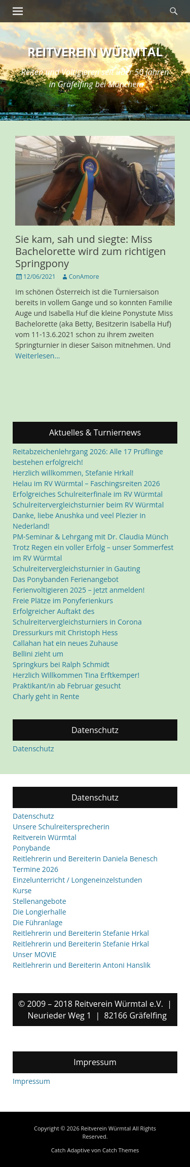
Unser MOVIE (34, 955)
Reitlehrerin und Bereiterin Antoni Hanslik (81, 965)
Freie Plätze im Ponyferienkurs (63, 600)
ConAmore (84, 276)
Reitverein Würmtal (95, 51)
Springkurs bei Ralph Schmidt (61, 664)
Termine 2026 (35, 869)
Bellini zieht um (38, 654)
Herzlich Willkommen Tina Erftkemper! (76, 675)
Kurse (22, 891)
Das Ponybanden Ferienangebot (66, 579)
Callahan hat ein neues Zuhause (65, 643)
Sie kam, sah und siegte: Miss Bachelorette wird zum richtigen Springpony (90, 251)
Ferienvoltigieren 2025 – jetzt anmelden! (78, 590)
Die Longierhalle (39, 912)
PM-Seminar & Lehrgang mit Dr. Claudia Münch (90, 536)
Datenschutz (33, 748)
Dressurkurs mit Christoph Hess (65, 632)
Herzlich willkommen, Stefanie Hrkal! (73, 473)
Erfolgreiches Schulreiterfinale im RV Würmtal (88, 494)
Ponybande (31, 848)
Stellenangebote (39, 901)
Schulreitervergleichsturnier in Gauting (76, 568)
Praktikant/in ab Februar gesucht (67, 685)
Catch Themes (120, 1150)
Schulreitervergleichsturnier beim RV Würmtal (88, 504)
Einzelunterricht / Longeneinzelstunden (77, 880)
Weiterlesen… (37, 355)
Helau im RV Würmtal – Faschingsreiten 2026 (86, 483)
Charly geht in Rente (46, 696)
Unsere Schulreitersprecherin (61, 827)
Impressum (31, 1081)
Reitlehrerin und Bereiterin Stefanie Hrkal (81, 933)
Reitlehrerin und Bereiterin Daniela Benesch (85, 859)
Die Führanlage (37, 923)
